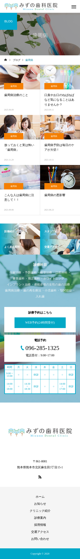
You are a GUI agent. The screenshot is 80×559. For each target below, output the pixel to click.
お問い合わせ (40, 538)
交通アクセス (40, 531)
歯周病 (13, 86)
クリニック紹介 (40, 510)
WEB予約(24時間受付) (40, 322)
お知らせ (40, 503)
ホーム (40, 496)
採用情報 (40, 524)
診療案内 (40, 517)
